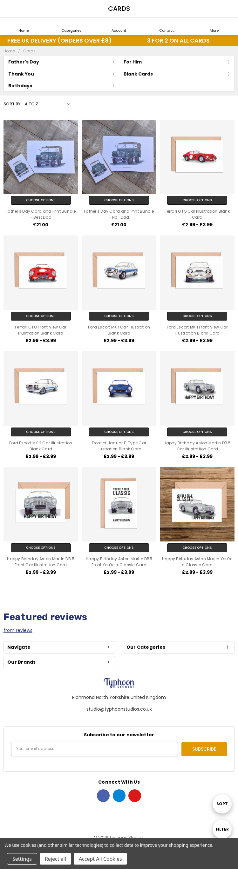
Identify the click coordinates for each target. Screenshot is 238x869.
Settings (22, 858)
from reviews (17, 630)
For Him (133, 62)
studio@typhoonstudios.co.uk (119, 709)
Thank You (21, 74)
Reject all (55, 858)
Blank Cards (138, 74)
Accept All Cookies (100, 858)
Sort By (12, 104)
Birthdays (20, 86)
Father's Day (23, 62)
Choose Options (41, 200)
